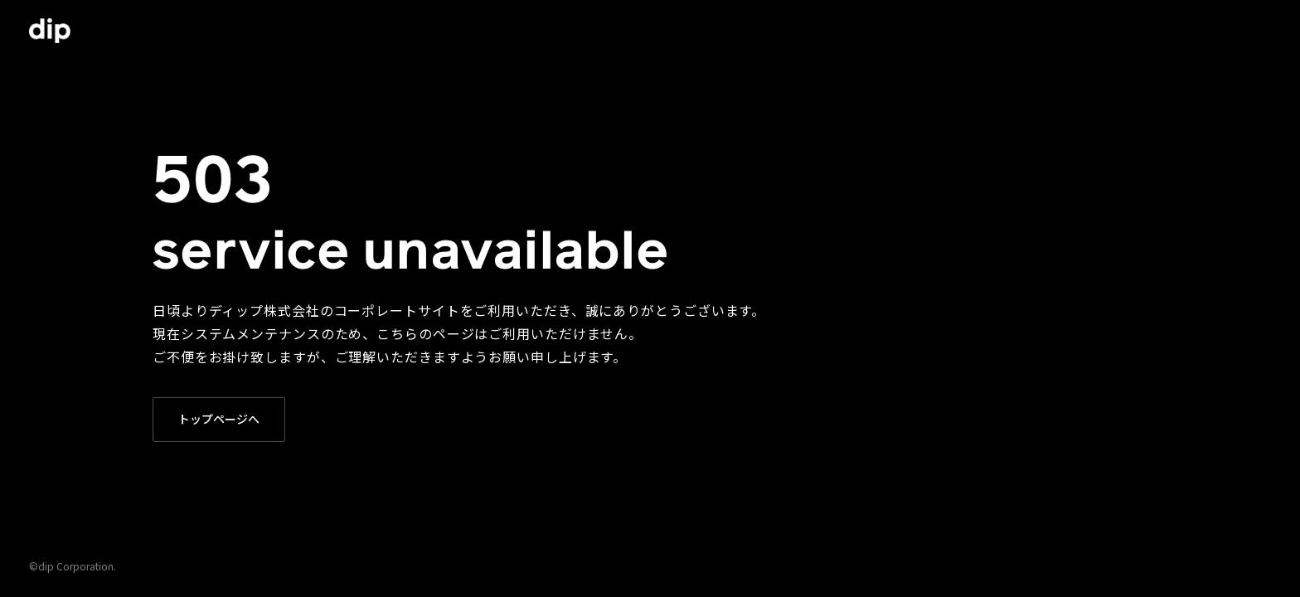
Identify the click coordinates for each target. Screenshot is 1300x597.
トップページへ (219, 418)
